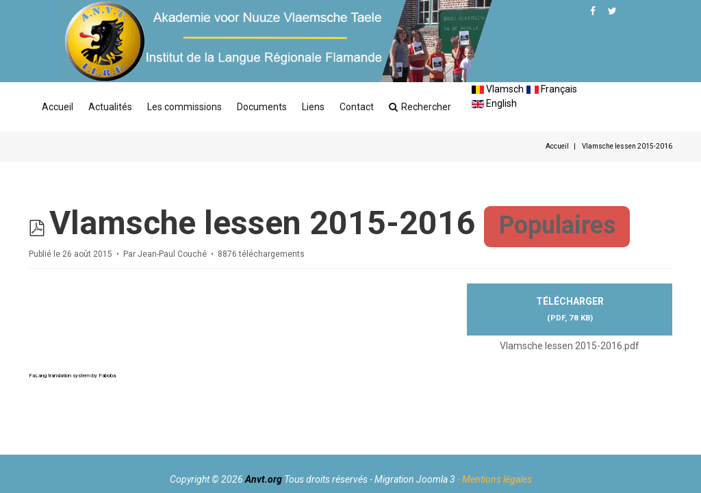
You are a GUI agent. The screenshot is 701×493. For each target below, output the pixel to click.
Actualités (110, 106)
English (494, 103)
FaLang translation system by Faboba (72, 375)
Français (551, 89)
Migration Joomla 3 (414, 479)
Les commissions (184, 106)
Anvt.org (263, 479)
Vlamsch (498, 89)
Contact (357, 106)
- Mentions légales (494, 479)
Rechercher (420, 106)
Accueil (57, 106)
